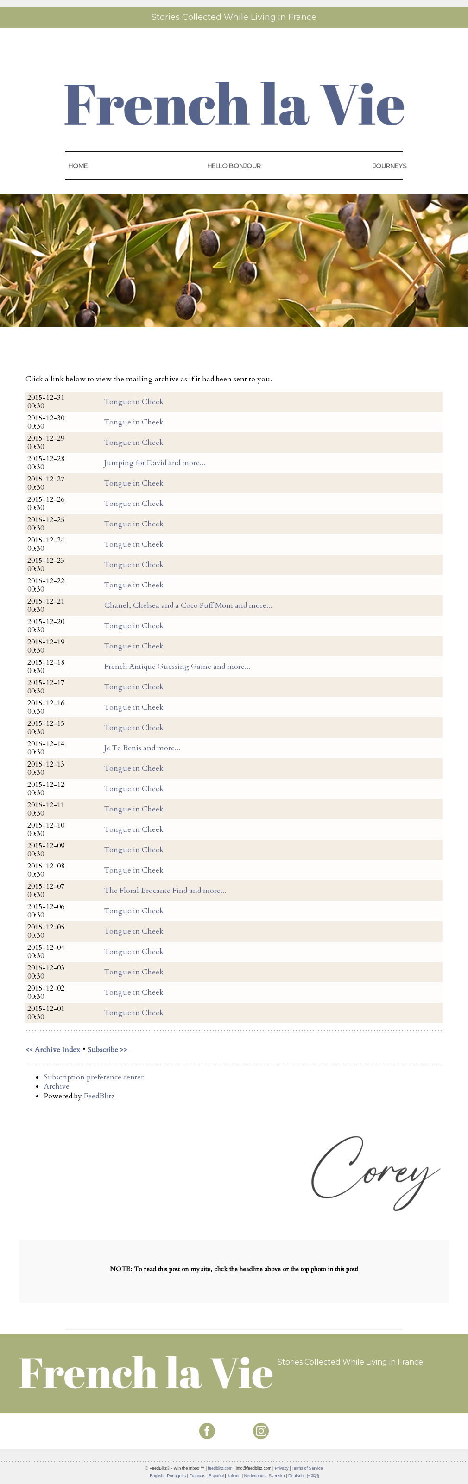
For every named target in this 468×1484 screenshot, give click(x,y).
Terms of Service (307, 1468)
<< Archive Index (52, 1050)
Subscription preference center (94, 1077)
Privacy (282, 1468)
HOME (78, 165)
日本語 (313, 1475)
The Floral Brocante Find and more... (165, 890)
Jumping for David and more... (154, 463)
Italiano (233, 1475)
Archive (57, 1086)
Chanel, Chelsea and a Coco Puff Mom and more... (188, 605)
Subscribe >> (107, 1050)
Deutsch (296, 1475)
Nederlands (255, 1475)
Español (216, 1475)
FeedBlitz (99, 1096)
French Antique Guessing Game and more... (177, 666)
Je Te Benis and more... (142, 748)
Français (198, 1475)
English (157, 1475)
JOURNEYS (390, 165)
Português (176, 1475)
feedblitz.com (220, 1468)
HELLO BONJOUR (234, 165)
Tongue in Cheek (134, 402)
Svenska (277, 1475)
